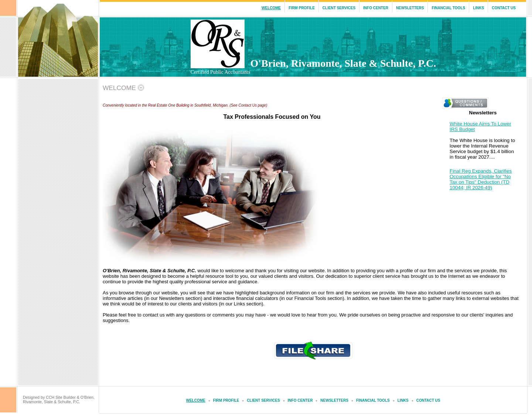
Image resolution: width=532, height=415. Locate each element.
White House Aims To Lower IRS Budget (480, 126)
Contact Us (504, 8)
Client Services (339, 8)
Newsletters (410, 8)
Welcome (271, 8)
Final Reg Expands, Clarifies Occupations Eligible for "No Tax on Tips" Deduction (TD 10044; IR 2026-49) (481, 179)
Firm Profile (302, 8)
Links (478, 8)
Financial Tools (448, 8)
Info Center (375, 8)
